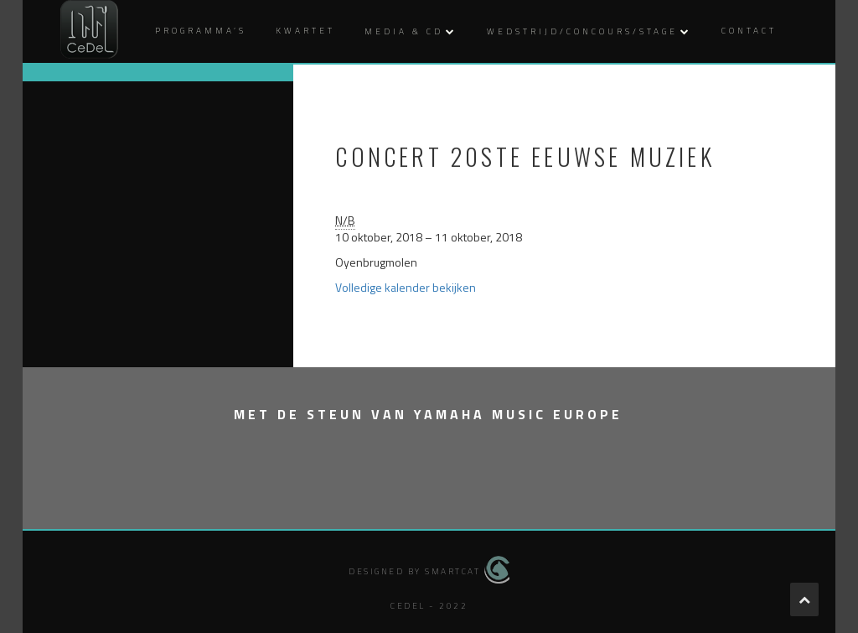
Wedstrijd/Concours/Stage (582, 31)
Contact (749, 30)
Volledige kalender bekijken (405, 287)
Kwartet (305, 30)
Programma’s (200, 30)
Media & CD (403, 31)
